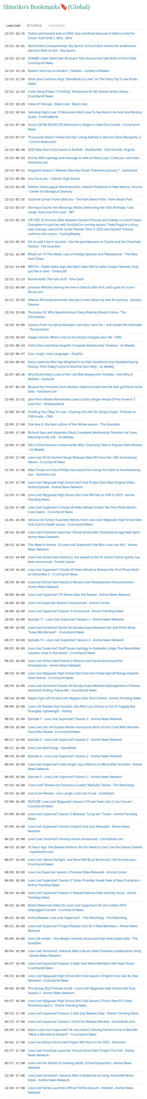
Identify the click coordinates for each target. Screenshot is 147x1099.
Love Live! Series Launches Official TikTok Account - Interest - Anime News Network (80, 1078)
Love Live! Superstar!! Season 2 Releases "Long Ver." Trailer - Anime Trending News (82, 807)
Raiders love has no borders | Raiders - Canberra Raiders (68, 71)
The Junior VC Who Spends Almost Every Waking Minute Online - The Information (77, 311)
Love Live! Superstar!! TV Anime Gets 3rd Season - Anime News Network (79, 590)
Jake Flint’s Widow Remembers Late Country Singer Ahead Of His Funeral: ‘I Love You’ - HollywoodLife (81, 397)
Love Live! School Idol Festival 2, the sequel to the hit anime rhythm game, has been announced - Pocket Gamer (84, 555)
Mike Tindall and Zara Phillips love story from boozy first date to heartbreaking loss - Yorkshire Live (84, 468)
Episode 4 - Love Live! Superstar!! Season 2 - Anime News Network (75, 748)
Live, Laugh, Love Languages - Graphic (55, 350)
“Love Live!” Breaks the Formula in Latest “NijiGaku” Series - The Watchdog (81, 776)
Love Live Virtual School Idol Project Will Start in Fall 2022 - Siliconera (77, 1031)
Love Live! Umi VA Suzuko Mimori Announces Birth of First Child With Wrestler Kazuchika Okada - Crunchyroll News (83, 722)
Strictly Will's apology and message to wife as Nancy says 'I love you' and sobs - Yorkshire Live (84, 159)
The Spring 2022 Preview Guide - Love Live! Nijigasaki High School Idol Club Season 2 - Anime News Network (81, 980)
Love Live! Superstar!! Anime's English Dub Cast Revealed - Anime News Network (79, 819)
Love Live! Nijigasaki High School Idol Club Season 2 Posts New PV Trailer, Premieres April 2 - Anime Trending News (80, 992)
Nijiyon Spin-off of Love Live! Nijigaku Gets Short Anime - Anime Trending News (84, 692)
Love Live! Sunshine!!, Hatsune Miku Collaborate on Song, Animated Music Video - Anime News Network (81, 1066)
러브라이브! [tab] (57, 25)
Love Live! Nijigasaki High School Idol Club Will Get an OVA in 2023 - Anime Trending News (81, 493)
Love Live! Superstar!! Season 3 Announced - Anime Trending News (75, 606)
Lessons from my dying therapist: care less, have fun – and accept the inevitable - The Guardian (85, 324)
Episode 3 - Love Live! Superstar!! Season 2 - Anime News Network (75, 769)
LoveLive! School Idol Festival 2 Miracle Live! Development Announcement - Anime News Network (81, 580)
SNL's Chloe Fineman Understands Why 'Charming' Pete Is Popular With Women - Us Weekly (85, 443)
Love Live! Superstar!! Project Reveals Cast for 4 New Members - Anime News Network (82, 918)
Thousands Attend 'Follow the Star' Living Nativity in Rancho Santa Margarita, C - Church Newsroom (84, 138)
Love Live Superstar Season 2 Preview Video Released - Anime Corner (77, 862)
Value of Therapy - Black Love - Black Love (57, 103)
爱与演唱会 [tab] (34, 25)
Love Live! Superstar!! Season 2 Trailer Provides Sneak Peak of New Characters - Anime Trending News (84, 872)
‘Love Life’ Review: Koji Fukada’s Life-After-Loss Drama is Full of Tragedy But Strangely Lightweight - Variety (81, 702)
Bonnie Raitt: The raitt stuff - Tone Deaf (56, 277)
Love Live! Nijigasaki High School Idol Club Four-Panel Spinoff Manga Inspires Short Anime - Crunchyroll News (83, 669)
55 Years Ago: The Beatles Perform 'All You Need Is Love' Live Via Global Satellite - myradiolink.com (85, 839)
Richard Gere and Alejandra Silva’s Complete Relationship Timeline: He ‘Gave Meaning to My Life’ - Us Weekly (82, 430)
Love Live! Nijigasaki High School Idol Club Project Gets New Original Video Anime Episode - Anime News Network (81, 480)
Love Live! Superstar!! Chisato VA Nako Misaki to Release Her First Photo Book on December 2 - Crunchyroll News (83, 567)
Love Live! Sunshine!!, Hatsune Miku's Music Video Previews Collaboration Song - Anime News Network (84, 942)
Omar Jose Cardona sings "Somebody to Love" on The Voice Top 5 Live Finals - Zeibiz (83, 81)
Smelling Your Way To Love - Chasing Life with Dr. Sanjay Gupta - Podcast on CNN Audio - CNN (82, 410)
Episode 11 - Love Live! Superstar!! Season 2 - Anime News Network (76, 614)
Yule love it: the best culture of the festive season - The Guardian (74, 420)
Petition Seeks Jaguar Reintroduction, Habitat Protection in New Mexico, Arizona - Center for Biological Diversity (85, 187)
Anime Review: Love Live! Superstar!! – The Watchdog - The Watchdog (77, 908)
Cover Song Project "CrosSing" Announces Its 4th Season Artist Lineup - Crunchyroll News (79, 93)
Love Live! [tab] (13, 25)
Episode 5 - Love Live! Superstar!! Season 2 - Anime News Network (75, 733)
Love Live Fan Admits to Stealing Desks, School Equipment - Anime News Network (80, 1053)
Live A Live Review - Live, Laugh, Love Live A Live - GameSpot (71, 784)
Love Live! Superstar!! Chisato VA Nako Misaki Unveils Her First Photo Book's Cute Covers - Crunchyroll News (82, 505)
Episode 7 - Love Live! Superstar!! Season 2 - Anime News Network (75, 712)
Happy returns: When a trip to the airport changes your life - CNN (74, 334)
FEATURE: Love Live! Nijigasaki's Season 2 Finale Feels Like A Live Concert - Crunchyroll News (81, 794)
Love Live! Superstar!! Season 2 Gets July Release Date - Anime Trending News (83, 1003)
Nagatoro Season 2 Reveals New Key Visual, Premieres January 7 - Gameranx (82, 169)
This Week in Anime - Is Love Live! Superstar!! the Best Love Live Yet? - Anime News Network (82, 542)
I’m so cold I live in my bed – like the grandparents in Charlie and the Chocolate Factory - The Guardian (84, 241)
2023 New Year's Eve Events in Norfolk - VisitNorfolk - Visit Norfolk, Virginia (81, 149)
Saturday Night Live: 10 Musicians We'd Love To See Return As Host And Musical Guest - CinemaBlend (85, 113)
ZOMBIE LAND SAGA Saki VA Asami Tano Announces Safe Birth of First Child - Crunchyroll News (83, 60)
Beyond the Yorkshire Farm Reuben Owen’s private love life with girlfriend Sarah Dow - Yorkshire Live (85, 385)
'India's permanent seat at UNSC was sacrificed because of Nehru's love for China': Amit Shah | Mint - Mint (81, 35)
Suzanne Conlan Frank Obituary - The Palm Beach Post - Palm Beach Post (80, 197)
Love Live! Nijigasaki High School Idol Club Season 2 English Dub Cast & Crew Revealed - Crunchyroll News (83, 967)
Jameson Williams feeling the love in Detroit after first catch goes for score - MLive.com (82, 287)
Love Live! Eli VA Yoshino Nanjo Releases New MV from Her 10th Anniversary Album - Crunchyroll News (82, 455)
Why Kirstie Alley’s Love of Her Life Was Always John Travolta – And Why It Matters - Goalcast (80, 372)
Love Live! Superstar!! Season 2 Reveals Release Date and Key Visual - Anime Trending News (82, 885)
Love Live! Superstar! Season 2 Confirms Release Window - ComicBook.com (81, 1011)
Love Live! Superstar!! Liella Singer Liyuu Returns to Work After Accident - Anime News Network (85, 758)
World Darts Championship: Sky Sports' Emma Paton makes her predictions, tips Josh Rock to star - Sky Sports (82, 48)
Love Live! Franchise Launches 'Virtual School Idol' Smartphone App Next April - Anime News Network (84, 530)
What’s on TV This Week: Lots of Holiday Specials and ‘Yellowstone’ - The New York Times (82, 254)
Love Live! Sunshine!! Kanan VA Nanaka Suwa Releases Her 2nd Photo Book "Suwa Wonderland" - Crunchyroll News (82, 624)
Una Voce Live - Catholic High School (54, 177)
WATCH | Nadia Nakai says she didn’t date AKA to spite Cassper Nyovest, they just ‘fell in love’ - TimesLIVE (83, 266)
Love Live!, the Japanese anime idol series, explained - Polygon (72, 1089)
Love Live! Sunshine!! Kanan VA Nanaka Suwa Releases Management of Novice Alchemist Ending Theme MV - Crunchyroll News (84, 681)
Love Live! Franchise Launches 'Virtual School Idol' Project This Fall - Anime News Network (81, 1041)
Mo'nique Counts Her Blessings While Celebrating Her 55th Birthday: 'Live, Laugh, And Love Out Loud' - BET (81, 207)
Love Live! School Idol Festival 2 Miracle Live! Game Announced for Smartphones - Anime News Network (75, 656)
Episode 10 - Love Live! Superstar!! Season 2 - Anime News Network (76, 634)
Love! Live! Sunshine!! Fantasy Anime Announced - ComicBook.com (75, 830)
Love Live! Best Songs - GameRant (52, 740)
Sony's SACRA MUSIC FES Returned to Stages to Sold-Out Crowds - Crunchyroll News (84, 126)
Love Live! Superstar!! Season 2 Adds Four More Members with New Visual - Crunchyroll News (82, 955)
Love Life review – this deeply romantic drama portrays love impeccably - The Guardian (83, 930)
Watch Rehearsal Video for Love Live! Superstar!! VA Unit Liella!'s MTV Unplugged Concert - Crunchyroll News (77, 897)
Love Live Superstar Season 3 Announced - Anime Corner (68, 598)
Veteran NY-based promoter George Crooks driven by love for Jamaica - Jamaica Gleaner (85, 299)
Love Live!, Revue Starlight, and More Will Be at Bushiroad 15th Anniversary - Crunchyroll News (82, 852)
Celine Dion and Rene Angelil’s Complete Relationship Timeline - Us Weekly (81, 342)
